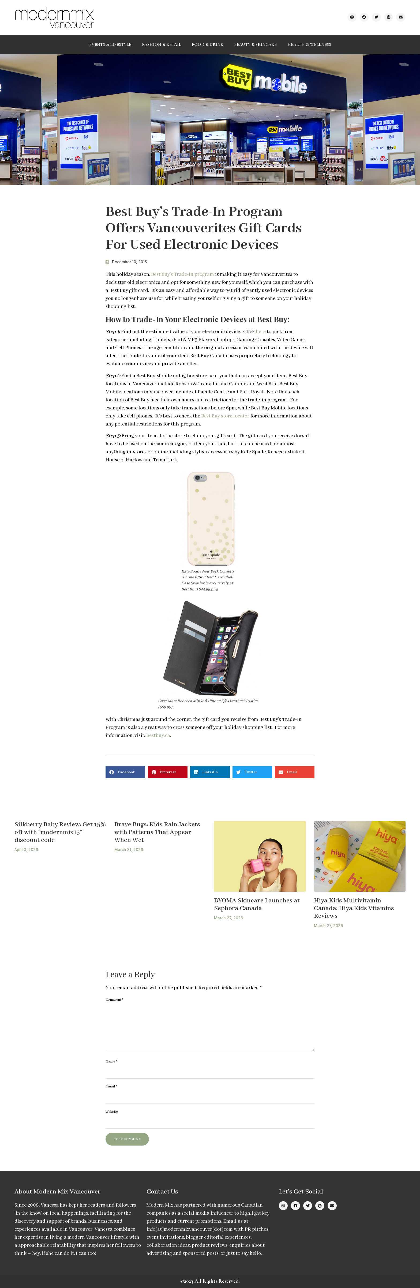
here (261, 332)
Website (112, 1111)
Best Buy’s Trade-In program (182, 274)
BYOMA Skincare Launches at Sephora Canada (257, 905)
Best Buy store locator (225, 416)
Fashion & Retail (161, 44)
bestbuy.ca (158, 735)
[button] (125, 772)
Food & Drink (207, 44)
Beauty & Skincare (255, 44)
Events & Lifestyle (110, 44)
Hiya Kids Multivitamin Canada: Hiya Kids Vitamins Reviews (354, 908)
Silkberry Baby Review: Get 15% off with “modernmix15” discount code (60, 832)
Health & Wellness (309, 44)
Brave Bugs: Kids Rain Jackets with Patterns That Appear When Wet (157, 832)
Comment (114, 999)
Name (111, 1061)
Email (111, 1086)
